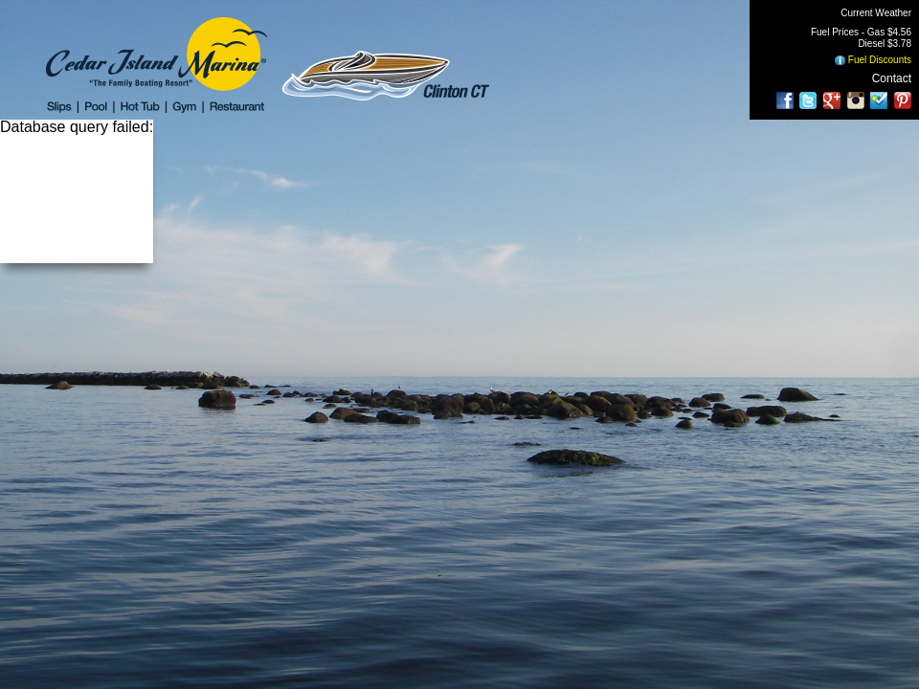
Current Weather (876, 13)
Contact (891, 78)
